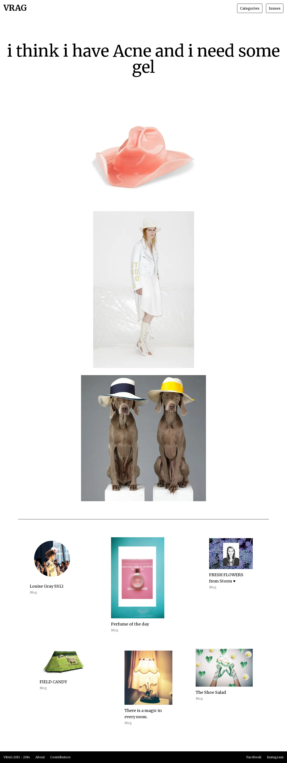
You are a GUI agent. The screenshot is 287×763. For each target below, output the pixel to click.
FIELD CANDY (53, 681)
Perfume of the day (130, 624)
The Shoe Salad (211, 692)
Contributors (60, 757)
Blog (33, 592)
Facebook (253, 757)
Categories (249, 8)
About (40, 757)
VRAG (15, 8)
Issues (275, 8)
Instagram (275, 757)
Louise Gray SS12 (47, 586)
